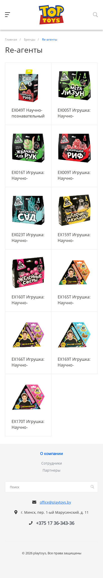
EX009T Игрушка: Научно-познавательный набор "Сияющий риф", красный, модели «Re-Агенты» (74, 175)
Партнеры (51, 470)
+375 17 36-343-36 (55, 523)
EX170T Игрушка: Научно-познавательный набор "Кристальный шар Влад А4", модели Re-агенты (28, 424)
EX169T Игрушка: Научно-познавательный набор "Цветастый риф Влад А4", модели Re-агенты (74, 362)
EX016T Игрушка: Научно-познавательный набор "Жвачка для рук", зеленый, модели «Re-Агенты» (28, 175)
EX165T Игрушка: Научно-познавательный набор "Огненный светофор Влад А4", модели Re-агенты (74, 299)
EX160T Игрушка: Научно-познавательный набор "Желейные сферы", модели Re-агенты (28, 299)
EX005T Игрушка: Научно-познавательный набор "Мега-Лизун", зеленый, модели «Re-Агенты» (74, 112)
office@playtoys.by (55, 502)
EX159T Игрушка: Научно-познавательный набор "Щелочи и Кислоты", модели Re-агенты (74, 237)
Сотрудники (51, 463)
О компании (51, 453)
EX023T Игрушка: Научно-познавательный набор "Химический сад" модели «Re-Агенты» (28, 237)
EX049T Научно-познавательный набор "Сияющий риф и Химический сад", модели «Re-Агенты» (28, 112)
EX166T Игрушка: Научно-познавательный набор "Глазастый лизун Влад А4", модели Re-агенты (28, 362)
